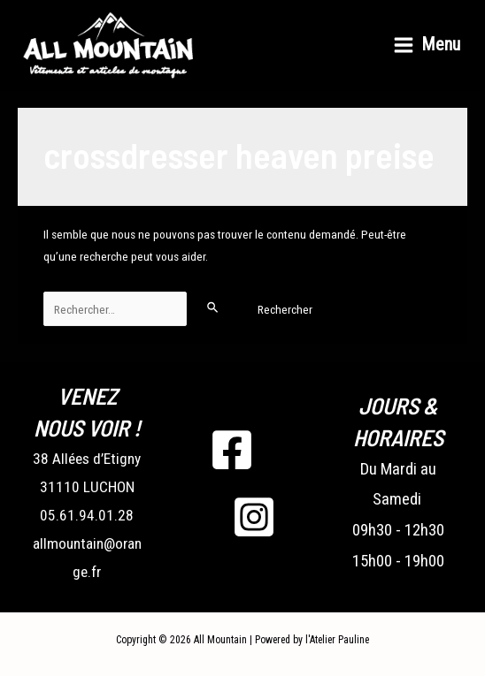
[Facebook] (232, 449)
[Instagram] (254, 517)
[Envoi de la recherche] (213, 307)
